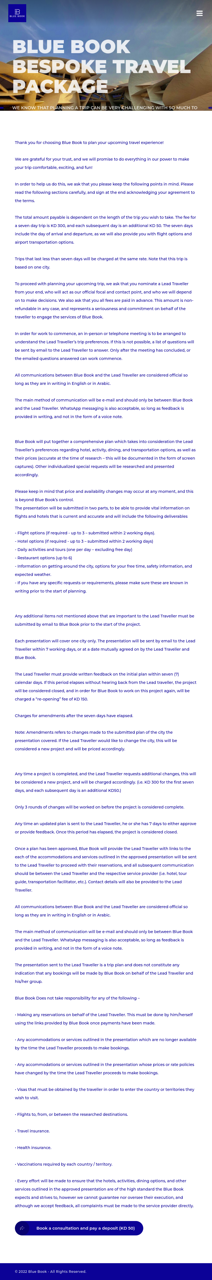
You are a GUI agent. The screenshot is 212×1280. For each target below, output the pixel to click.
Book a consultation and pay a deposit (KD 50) (75, 1228)
